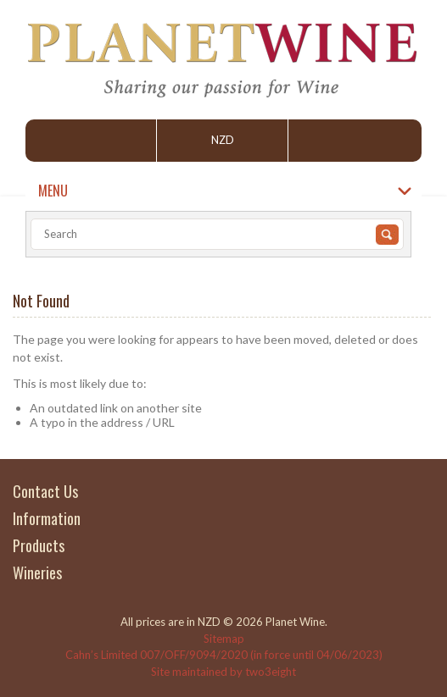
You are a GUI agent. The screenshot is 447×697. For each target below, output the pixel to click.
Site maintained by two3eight (223, 671)
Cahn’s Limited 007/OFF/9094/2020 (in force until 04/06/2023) (224, 654)
